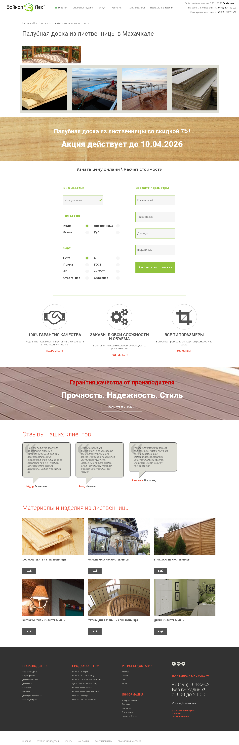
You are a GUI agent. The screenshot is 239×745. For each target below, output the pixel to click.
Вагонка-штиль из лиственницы (44, 611)
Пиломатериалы (136, 7)
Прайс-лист (229, 3)
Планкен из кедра (80, 687)
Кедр (67, 225)
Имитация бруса (30, 691)
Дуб (96, 232)
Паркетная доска (30, 663)
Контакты (117, 7)
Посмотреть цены (120, 407)
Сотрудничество (180, 707)
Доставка (126, 695)
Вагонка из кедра (80, 663)
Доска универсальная (32, 687)
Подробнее (53, 351)
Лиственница (103, 225)
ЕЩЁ (29, 561)
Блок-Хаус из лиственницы (172, 550)
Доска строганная (30, 671)
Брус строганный (30, 667)
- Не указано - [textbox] (74, 200)
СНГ (124, 671)
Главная (62, 7)
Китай (124, 675)
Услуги (102, 7)
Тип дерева (71, 215)
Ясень (67, 232)
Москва (125, 663)
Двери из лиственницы (169, 611)
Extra (66, 258)
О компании (127, 703)
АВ (65, 271)
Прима (68, 264)
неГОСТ (99, 271)
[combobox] (83, 200)
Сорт (67, 248)
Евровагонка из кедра (82, 679)
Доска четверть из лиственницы (44, 550)
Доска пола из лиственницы (85, 675)
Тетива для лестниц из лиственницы (113, 611)
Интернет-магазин (130, 691)
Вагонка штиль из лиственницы (86, 671)
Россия (125, 667)
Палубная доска (42, 23)
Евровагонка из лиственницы (85, 683)
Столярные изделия (83, 7)
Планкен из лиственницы (84, 691)
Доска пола (27, 675)
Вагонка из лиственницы (83, 667)
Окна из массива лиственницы (108, 550)
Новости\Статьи (129, 707)
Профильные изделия (161, 7)
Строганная (71, 277)
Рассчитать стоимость (155, 267)
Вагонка (26, 683)
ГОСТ (98, 264)
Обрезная (101, 277)
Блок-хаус (26, 679)
